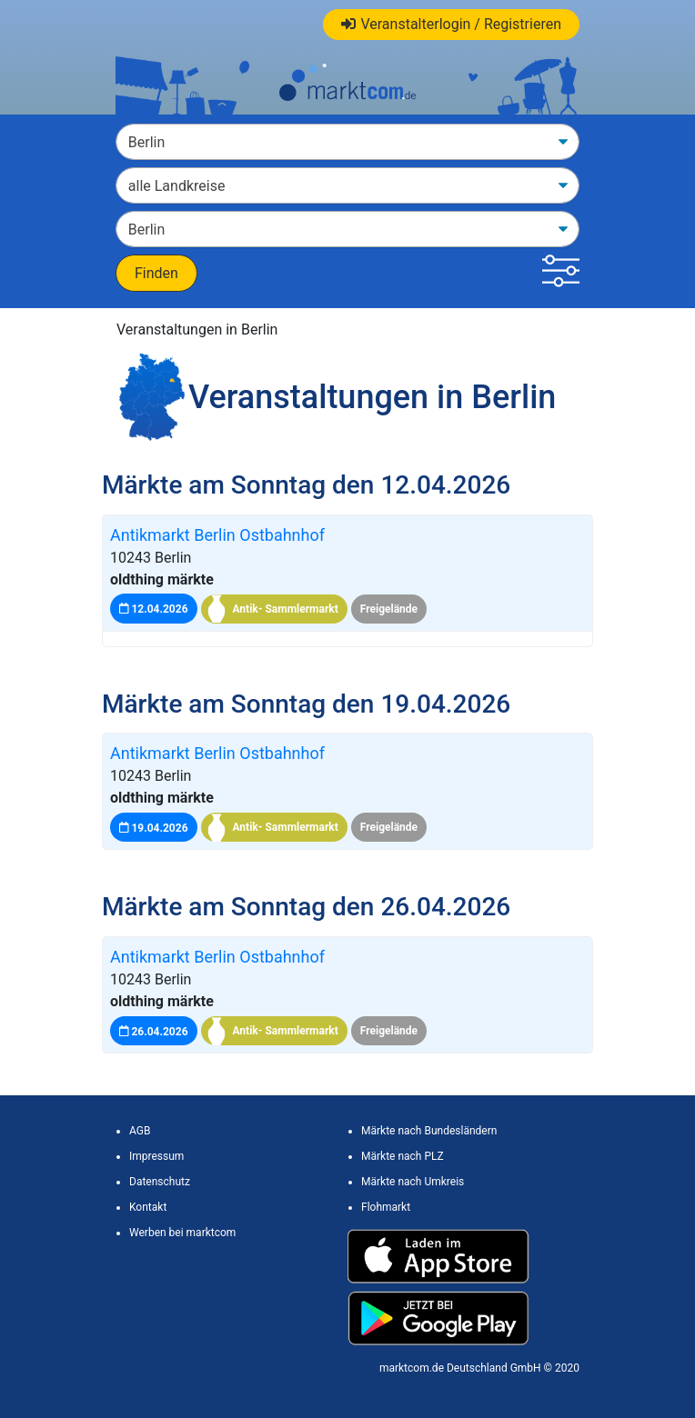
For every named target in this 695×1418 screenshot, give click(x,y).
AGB (139, 1130)
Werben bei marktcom (182, 1232)
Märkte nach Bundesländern (429, 1130)
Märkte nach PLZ (402, 1156)
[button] (560, 273)
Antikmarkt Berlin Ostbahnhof (217, 534)
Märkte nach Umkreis (412, 1181)
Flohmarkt (385, 1207)
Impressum (156, 1156)
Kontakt (147, 1207)
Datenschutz (159, 1181)
